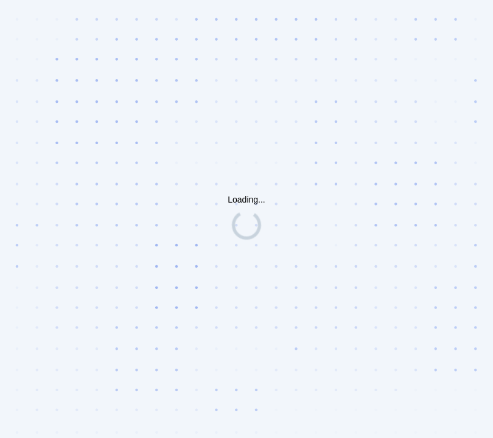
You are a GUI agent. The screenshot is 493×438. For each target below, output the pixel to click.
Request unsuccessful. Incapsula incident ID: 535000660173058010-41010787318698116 (246, 219)
